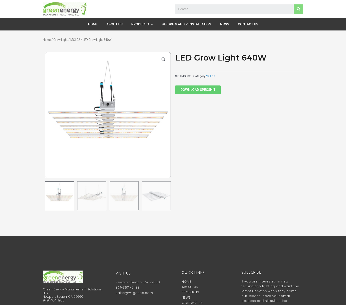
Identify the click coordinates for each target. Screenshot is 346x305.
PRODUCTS (142, 24)
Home (47, 40)
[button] (198, 89)
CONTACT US (248, 24)
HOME (93, 24)
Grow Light (60, 40)
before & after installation (186, 24)
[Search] (298, 9)
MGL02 (75, 40)
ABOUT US (114, 24)
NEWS (224, 24)
